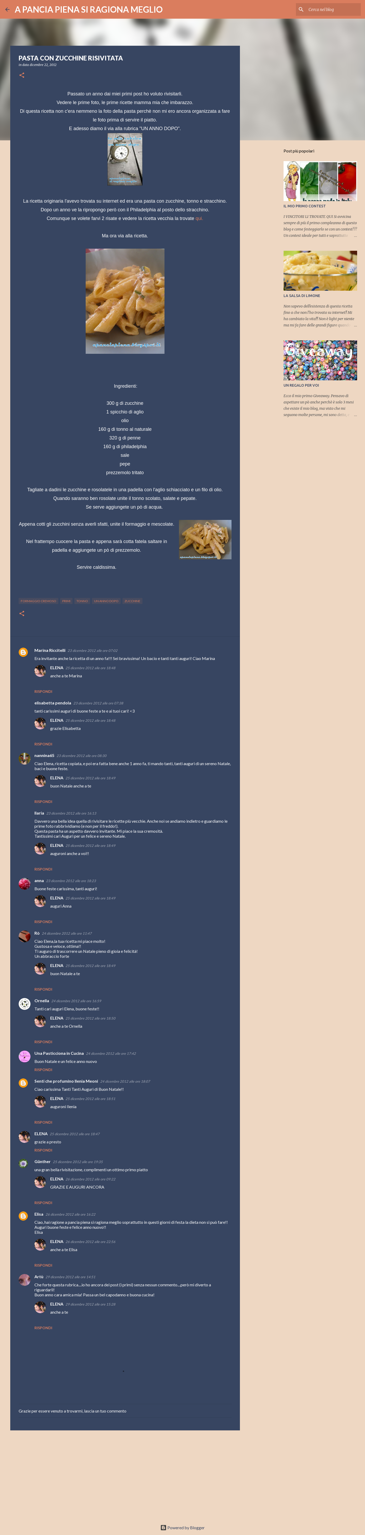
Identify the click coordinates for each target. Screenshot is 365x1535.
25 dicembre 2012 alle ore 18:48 (90, 668)
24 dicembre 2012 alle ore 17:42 (111, 1053)
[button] (22, 75)
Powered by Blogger (182, 1527)
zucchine (132, 601)
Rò (37, 932)
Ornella (41, 1000)
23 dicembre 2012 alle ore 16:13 (71, 813)
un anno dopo (106, 601)
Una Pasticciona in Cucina (59, 1053)
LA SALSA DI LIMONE (302, 296)
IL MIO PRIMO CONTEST (305, 206)
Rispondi (43, 691)
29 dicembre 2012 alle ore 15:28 (90, 1304)
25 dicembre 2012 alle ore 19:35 (78, 1162)
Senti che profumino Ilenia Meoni (66, 1080)
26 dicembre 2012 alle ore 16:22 (70, 1214)
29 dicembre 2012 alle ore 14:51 (70, 1277)
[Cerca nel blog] (333, 9)
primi (66, 601)
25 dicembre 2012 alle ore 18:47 (75, 1134)
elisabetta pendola (52, 702)
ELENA (56, 667)
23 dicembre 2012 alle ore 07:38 (98, 703)
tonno (82, 601)
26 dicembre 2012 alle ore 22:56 (90, 1242)
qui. (199, 218)
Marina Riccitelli (49, 650)
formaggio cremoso (38, 601)
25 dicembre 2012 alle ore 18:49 (90, 778)
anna (39, 880)
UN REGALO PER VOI (301, 385)
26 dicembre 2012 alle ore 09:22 (90, 1179)
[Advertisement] (125, 1475)
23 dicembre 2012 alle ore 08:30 (81, 756)
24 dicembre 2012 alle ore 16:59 (76, 1001)
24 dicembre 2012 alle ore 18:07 (125, 1081)
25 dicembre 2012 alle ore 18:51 (90, 1099)
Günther (42, 1161)
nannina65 (44, 755)
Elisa (38, 1213)
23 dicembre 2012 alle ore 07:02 (92, 650)
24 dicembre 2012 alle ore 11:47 (67, 933)
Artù (38, 1276)
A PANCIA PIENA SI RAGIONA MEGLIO (89, 9)
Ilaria (39, 812)
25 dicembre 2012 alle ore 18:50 (90, 1018)
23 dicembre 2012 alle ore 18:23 (71, 881)
